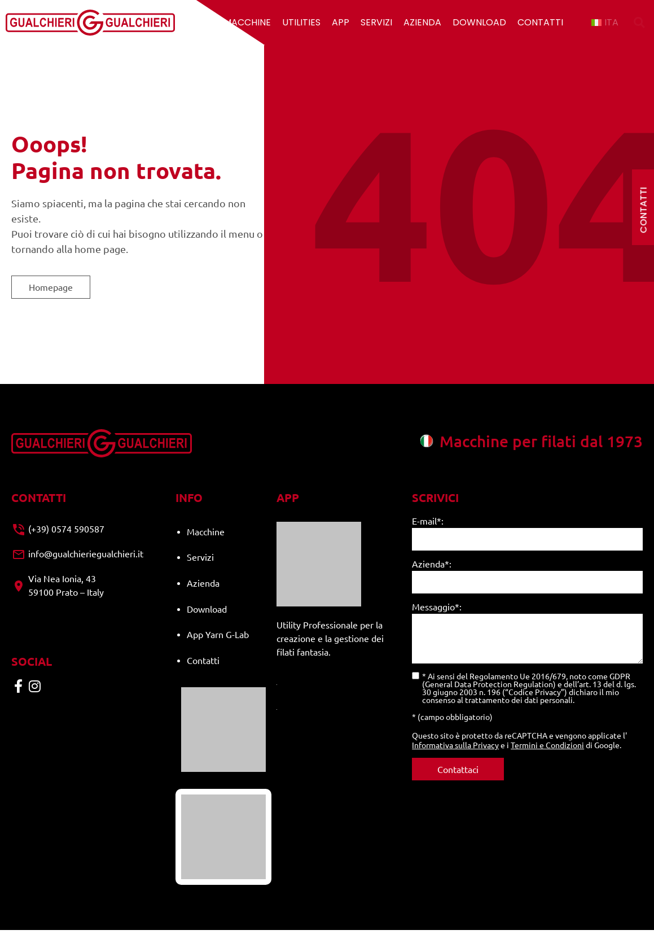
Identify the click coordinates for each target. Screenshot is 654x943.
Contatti (540, 22)
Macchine (247, 22)
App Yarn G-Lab (218, 617)
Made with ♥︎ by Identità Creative (594, 925)
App (340, 22)
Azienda (422, 22)
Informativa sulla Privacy (455, 745)
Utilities (301, 22)
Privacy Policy (444, 925)
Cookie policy (502, 925)
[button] (639, 23)
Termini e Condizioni (547, 745)
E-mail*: (428, 521)
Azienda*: (431, 564)
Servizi (376, 22)
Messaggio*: (437, 607)
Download (479, 22)
